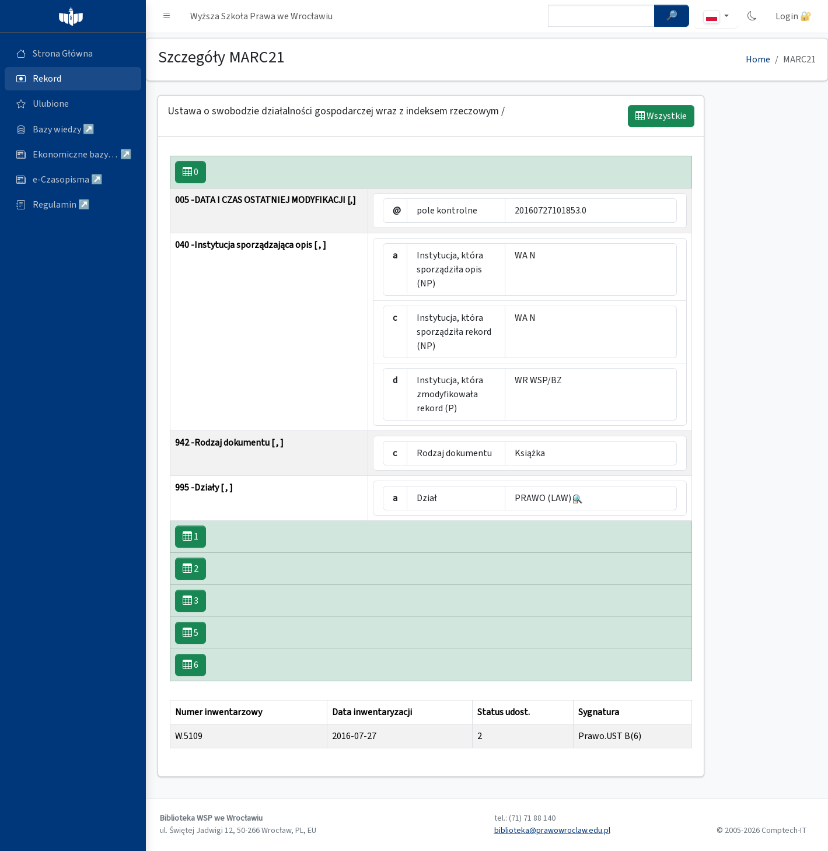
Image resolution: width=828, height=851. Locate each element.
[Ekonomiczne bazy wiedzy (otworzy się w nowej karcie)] (73, 154)
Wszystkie (661, 116)
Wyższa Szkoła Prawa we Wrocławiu (261, 16)
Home (758, 59)
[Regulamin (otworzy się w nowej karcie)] (73, 204)
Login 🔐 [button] (793, 16)
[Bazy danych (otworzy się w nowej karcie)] (73, 129)
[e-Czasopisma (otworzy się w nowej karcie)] (73, 179)
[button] (167, 16)
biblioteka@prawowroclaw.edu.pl (552, 830)
